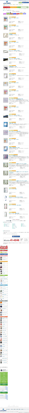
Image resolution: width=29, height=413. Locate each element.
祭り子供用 (3, 324)
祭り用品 (20, 4)
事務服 (4, 4)
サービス (8, 4)
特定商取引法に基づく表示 (4, 372)
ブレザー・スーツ (4, 314)
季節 (11, 13)
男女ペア (3, 304)
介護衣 (3, 298)
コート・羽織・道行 (4, 362)
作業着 (17, 4)
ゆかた (3, 352)
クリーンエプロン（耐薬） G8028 (14, 213)
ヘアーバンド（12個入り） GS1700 (15, 50)
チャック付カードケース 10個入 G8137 (15, 131)
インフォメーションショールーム (4, 259)
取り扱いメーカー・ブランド (6, 5)
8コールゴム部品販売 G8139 (14, 155)
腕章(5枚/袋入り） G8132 (13, 66)
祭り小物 (3, 356)
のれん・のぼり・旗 (4, 342)
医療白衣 (14, 4)
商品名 (14, 13)
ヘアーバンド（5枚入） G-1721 (14, 42)
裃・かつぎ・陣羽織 (4, 336)
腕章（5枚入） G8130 (13, 123)
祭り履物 (3, 344)
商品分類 (4, 13)
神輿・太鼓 (3, 332)
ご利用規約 (4, 376)
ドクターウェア (4, 288)
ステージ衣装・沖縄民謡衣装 (4, 318)
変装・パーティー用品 (4, 350)
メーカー (21, 13)
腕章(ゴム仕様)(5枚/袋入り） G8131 (15, 147)
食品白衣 (11, 4)
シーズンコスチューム (4, 338)
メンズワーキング (4, 302)
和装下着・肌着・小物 (4, 358)
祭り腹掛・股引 (4, 334)
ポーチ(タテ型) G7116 (13, 74)
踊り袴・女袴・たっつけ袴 (4, 322)
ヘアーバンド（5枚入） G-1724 (14, 139)
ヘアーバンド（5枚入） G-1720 (14, 82)
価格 (24, 13)
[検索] (24, 7)
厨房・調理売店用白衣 (4, 278)
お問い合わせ (3, 380)
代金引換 (14, 228)
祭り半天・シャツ (4, 328)
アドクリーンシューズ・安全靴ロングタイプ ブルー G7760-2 (18, 163)
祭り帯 (3, 348)
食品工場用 (3, 276)
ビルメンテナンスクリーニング (4, 308)
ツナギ (3, 310)
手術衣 (3, 290)
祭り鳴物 (3, 326)
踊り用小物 (3, 346)
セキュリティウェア (4, 312)
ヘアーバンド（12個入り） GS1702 (15, 58)
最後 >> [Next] (25, 12)
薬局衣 (3, 296)
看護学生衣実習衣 (4, 294)
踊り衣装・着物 (4, 330)
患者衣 (3, 292)
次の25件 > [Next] (21, 12)
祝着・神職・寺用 (4, 360)
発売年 (18, 13)
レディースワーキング (4, 306)
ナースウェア (3, 286)
